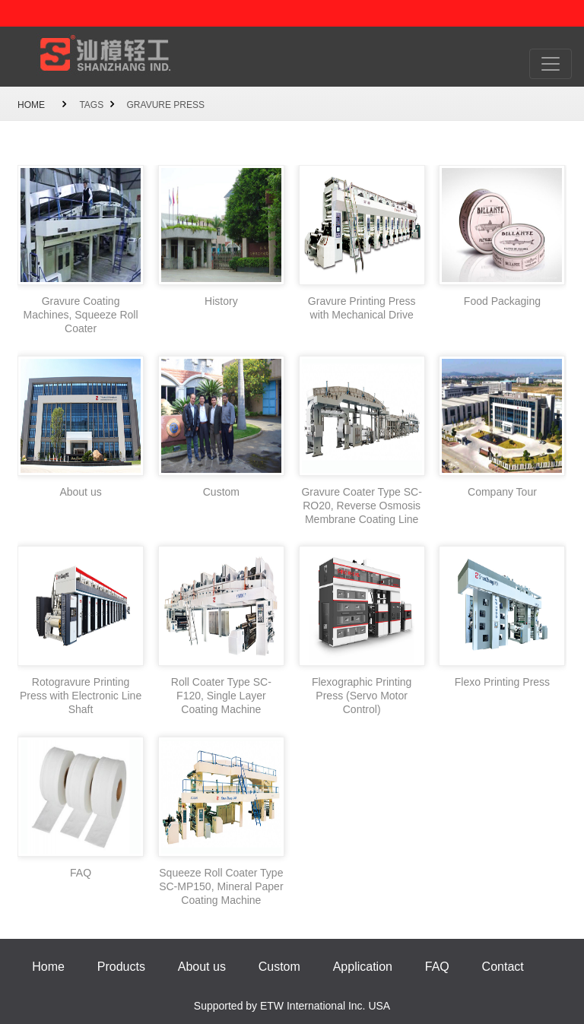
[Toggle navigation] (550, 64)
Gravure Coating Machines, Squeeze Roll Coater (81, 314)
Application (362, 966)
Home (31, 105)
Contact (503, 966)
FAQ (80, 873)
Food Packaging (502, 301)
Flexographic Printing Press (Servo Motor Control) (362, 695)
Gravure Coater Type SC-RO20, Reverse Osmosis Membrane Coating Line (361, 505)
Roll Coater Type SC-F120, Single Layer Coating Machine (221, 695)
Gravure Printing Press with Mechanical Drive (362, 308)
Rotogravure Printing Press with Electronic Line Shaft (80, 695)
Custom (221, 492)
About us (80, 492)
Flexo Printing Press (502, 682)
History (221, 301)
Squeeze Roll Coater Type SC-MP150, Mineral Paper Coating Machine (221, 886)
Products (121, 966)
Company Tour (502, 492)
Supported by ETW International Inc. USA (292, 1006)
